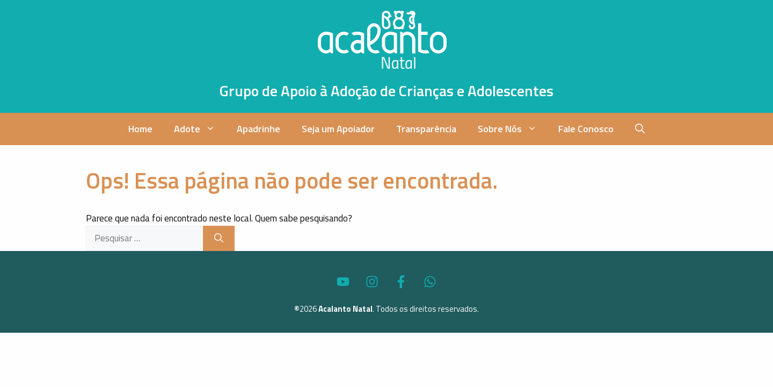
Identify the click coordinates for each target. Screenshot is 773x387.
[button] (639, 129)
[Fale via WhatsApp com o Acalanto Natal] (430, 282)
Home (140, 128)
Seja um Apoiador (338, 128)
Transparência (426, 128)
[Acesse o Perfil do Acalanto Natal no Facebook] (401, 282)
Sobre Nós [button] (513, 129)
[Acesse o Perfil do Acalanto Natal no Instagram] (372, 282)
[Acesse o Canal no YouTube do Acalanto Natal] (343, 282)
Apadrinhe (258, 128)
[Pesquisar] (219, 239)
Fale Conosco (586, 128)
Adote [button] (200, 129)
